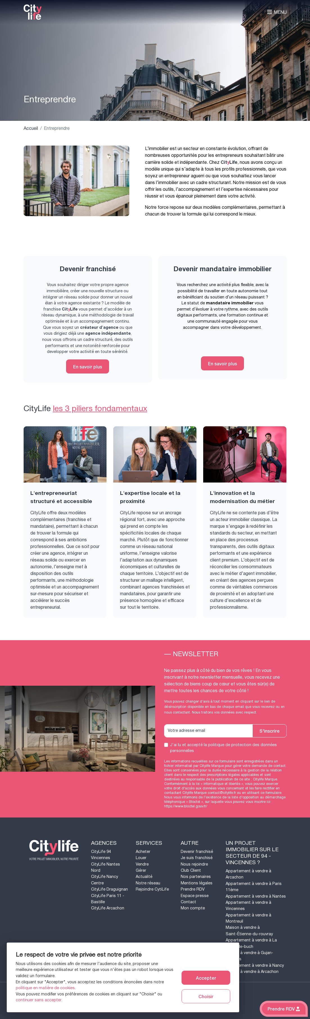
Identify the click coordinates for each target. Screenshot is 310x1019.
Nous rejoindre (194, 864)
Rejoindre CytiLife (152, 889)
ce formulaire (271, 793)
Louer (141, 858)
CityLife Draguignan (109, 889)
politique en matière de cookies (45, 988)
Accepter (206, 977)
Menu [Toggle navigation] (277, 12)
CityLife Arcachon (107, 908)
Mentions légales (196, 883)
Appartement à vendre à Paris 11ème (254, 886)
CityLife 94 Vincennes (101, 854)
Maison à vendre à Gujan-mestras (249, 956)
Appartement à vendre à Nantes (256, 896)
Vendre (142, 864)
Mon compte (193, 908)
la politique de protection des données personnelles (223, 748)
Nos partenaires (196, 876)
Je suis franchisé (196, 858)
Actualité (144, 876)
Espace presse (195, 896)
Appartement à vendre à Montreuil (248, 918)
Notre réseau (148, 883)
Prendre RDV (193, 889)
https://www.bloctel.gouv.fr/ (185, 806)
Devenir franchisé (197, 851)
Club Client (191, 870)
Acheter (143, 851)
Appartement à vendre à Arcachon (248, 874)
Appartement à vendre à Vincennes (248, 905)
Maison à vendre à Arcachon (252, 971)
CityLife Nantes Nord (105, 867)
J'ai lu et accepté (223, 748)
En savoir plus (87, 366)
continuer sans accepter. (39, 1000)
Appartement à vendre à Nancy (255, 965)
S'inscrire (269, 730)
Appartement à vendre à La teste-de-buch (251, 943)
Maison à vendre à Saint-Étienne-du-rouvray (249, 930)
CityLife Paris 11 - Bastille (107, 899)
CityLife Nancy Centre (104, 879)
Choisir (205, 996)
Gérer (141, 870)
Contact (188, 902)
